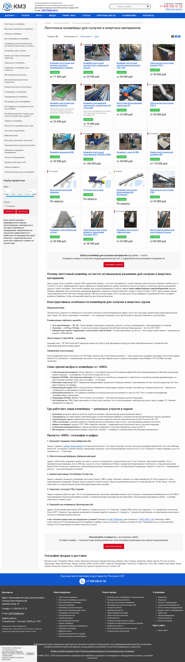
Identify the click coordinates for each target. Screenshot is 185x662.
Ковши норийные (12, 167)
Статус (7, 202)
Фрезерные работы (115, 610)
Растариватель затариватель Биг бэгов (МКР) (19, 107)
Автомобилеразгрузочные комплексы (16, 81)
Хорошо (30, 654)
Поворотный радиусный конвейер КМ (161, 153)
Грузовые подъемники (14, 130)
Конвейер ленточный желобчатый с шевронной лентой (95, 65)
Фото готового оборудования (170, 608)
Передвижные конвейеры (21, 97)
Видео (52, 15)
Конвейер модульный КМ (62, 152)
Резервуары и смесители (21, 92)
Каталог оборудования (167, 602)
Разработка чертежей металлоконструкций (125, 623)
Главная (48, 23)
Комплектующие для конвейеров (19, 172)
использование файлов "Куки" (12, 653)
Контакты (148, 15)
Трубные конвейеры (13, 121)
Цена (6, 186)
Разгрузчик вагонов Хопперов (17, 87)
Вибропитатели (11, 135)
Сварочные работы (115, 626)
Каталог (11, 15)
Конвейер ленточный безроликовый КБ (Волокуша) (127, 192)
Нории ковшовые (66, 618)
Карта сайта (163, 630)
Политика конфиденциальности (94, 651)
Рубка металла (113, 618)
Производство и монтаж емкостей (121, 605)
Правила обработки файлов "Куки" (65, 651)
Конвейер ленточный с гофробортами (128, 231)
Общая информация (166, 615)
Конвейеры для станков (15, 51)
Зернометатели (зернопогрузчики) (19, 145)
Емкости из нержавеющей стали (18, 126)
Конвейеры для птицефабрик (17, 101)
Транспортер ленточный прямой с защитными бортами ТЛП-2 (95, 232)
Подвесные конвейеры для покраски (21, 69)
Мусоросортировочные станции (72, 634)
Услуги (25, 15)
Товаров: (51, 36)
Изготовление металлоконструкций (122, 628)
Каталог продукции (62, 23)
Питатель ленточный (93, 190)
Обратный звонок (174, 9)
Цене (97, 36)
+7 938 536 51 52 (171, 6)
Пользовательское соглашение (121, 651)
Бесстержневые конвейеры (16, 39)
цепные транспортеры (73, 446)
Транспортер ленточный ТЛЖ (162, 191)
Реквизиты (162, 597)
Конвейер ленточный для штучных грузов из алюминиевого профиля (62, 65)
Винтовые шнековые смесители (18, 140)
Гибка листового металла (117, 615)
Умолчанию (85, 36)
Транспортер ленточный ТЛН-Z (162, 104)
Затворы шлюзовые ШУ (15, 162)
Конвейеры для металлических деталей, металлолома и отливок (19, 44)
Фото (40, 15)
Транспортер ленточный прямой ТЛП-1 (162, 64)
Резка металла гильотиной (118, 631)
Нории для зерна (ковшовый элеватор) (21, 56)
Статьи (86, 15)
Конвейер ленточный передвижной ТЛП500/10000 (97, 153)
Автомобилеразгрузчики (15, 75)
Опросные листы (106, 15)
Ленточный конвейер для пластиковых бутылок (162, 231)
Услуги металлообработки (169, 605)
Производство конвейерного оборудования (125, 597)
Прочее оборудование (21, 157)
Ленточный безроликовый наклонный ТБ (129, 104)
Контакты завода (165, 621)
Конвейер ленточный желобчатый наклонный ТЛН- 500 (128, 65)
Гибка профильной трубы (117, 613)
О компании (130, 15)
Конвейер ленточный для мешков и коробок (62, 104)
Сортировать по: (71, 36)
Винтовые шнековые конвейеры (21, 29)
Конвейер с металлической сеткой (63, 231)
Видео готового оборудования (170, 610)
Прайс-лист (69, 15)
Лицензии (162, 600)
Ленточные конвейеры (21, 24)
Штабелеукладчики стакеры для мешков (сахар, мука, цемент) (19, 115)
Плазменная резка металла (118, 600)
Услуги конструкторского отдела (120, 621)
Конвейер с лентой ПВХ (128, 152)
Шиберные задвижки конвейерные (13, 151)
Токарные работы (114, 608)
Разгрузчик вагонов (67, 615)
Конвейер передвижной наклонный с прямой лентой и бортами (97, 105)
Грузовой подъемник (67, 628)
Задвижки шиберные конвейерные (73, 626)
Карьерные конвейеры (14, 63)
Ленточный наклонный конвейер (61, 191)
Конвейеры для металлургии (70, 608)
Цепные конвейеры (21, 34)
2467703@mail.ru (116, 519)
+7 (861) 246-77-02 (146, 519)
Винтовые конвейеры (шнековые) (73, 600)
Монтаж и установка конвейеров (120, 602)
